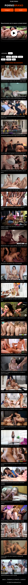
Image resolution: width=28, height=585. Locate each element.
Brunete (14, 57)
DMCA (4, 579)
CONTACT (23, 579)
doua (3, 59)
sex (14, 59)
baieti (8, 57)
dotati (20, 57)
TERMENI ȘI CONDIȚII (13, 579)
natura (8, 59)
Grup (10, 53)
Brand (14, 5)
